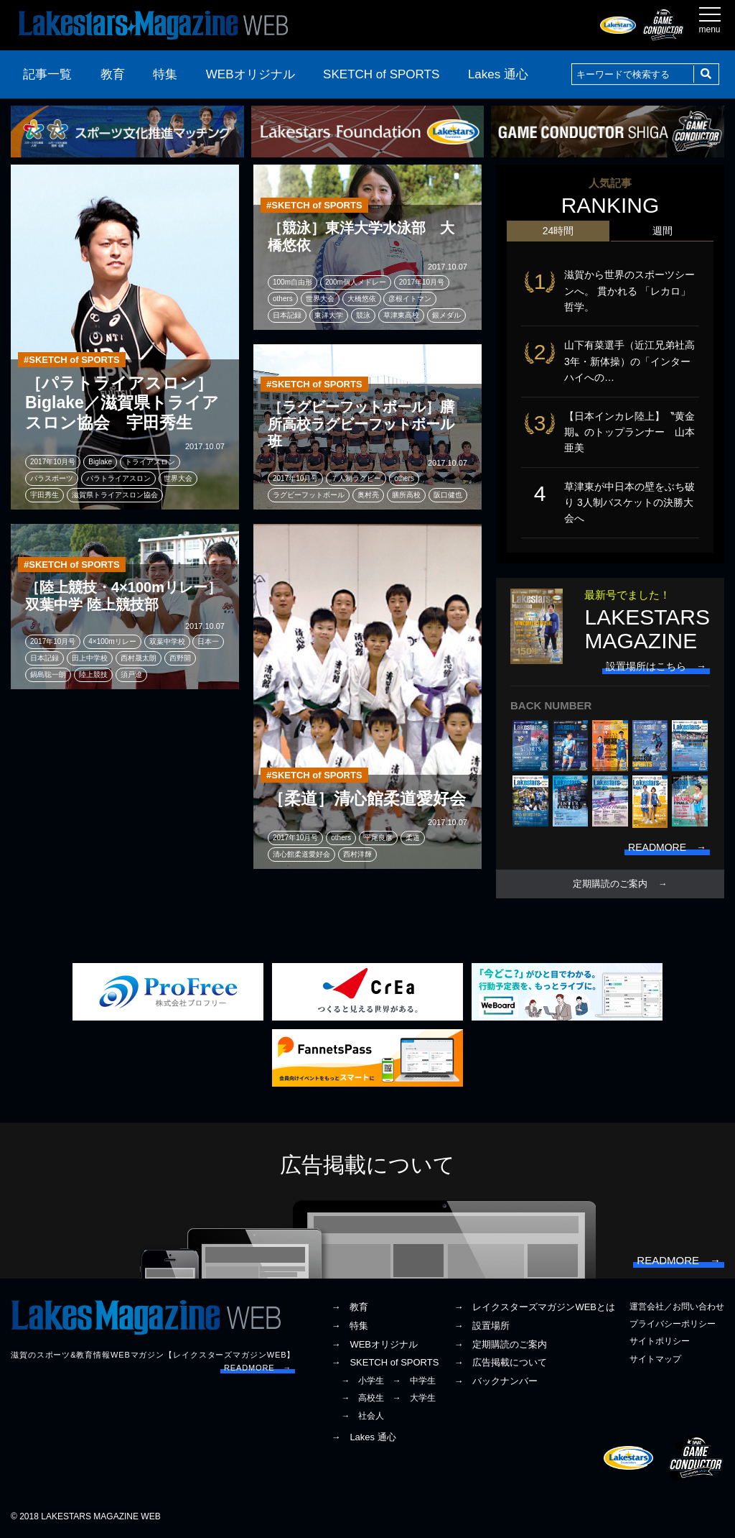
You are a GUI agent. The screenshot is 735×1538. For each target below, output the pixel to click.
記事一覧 (47, 74)
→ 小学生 (362, 1381)
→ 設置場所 (482, 1325)
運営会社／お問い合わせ (676, 1307)
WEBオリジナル (250, 74)
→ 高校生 (362, 1398)
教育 (112, 74)
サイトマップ (655, 1359)
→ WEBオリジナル (374, 1344)
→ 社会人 (362, 1416)
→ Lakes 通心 (363, 1437)
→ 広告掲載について (500, 1362)
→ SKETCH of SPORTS (385, 1362)
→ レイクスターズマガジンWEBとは (534, 1307)
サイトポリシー (659, 1341)
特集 (165, 74)
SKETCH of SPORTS (381, 74)
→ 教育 (349, 1307)
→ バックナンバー (496, 1381)
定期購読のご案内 (610, 884)
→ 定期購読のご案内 (500, 1344)
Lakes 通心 (498, 74)
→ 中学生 (414, 1381)
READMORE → (257, 1367)
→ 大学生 (414, 1398)
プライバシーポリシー (672, 1324)
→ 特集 (349, 1325)
